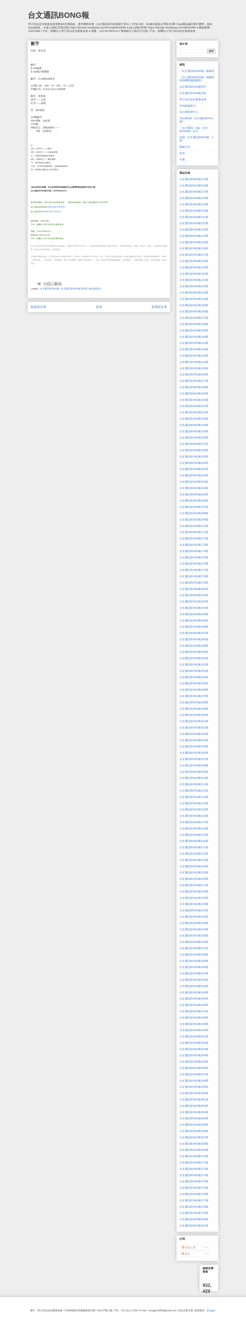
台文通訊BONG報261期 (194, 469)
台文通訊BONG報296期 (194, 689)
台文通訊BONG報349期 (194, 1023)
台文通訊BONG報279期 (194, 582)
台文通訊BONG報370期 (194, 1156)
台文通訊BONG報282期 (194, 601)
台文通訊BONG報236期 (194, 311)
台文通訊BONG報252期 (194, 412)
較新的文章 (38, 307)
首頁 (99, 307)
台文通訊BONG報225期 (194, 242)
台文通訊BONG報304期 (194, 740)
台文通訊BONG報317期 (194, 822)
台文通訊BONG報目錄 (193, 93)
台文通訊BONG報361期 (194, 1099)
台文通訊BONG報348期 (194, 1017)
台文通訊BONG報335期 (194, 935)
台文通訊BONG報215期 (194, 179)
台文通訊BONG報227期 (194, 254)
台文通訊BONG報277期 (194, 569)
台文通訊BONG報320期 (194, 840)
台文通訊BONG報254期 (194, 425)
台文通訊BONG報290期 (194, 651)
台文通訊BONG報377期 (194, 1200)
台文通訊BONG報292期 (194, 664)
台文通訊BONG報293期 (194, 670)
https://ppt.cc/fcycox (52, 211)
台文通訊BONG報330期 (194, 904)
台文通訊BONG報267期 (194, 506)
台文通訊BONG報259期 (194, 456)
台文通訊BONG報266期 (194, 500)
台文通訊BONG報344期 (194, 992)
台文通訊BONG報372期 (194, 1168)
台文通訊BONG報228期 (194, 261)
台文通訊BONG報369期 (194, 1149)
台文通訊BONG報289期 (194, 645)
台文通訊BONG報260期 (194, 462)
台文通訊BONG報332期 (194, 916)
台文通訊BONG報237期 (194, 317)
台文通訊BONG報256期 (194, 437)
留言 (186, 1253)
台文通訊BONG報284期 (194, 614)
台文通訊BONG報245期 (194, 368)
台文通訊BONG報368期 (194, 1143)
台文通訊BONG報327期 (194, 885)
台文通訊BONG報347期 (194, 1011)
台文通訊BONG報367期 (194, 1137)
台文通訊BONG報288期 (194, 639)
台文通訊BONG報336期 (194, 941)
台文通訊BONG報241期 (194, 342)
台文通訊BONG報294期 (194, 677)
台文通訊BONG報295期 (194, 683)
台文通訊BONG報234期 (194, 298)
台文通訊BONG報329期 (194, 897)
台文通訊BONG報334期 (194, 929)
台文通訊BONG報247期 (194, 380)
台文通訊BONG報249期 (194, 393)
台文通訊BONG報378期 (194, 1206)
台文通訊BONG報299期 (194, 708)
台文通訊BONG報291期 (194, 658)
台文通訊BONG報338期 (194, 954)
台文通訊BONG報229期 (194, 267)
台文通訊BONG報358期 (194, 1080)
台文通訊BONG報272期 (194, 538)
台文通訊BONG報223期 (194, 229)
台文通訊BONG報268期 (194, 513)
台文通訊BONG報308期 (194, 765)
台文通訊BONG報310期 (194, 777)
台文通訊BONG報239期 (194, 330)
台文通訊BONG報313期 (194, 796)
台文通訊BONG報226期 (194, 248)
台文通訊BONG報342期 (194, 979)
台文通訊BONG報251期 (194, 405)
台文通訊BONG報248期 (194, 387)
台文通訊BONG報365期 (194, 1124)
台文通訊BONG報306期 (194, 752)
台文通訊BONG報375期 (194, 1187)
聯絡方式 (185, 146)
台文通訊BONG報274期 (194, 551)
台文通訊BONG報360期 (194, 1093)
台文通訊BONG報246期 (194, 374)
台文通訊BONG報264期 (194, 488)
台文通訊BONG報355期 (194, 1061)
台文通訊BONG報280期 (194, 588)
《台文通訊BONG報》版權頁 (197, 70)
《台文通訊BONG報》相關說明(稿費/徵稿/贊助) (197, 79)
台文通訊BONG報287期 (194, 632)
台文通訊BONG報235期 (194, 305)
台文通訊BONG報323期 (194, 859)
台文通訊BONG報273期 (194, 544)
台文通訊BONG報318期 (194, 828)
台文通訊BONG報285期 (194, 620)
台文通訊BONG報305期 (74, 288)
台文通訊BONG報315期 (194, 809)
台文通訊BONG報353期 (194, 1049)
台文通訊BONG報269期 (194, 519)
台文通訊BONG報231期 (194, 279)
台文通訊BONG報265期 (194, 494)
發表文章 (189, 1247)
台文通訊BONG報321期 (194, 847)
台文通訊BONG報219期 (194, 204)
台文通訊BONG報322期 (194, 853)
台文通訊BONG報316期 (194, 815)
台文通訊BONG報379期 (194, 1212)
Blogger (211, 1310)
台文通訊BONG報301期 (194, 721)
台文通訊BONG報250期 (194, 399)
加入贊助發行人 (189, 111)
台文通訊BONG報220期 (194, 210)
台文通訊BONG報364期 (194, 1118)
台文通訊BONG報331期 (194, 910)
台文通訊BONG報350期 (194, 1030)
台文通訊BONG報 (58, 15)
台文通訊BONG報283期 (194, 607)
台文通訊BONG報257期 (194, 443)
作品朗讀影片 (188, 105)
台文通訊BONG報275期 (194, 557)
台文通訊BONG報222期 (194, 223)
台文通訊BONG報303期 (194, 733)
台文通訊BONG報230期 (194, 273)
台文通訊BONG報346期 (194, 1004)
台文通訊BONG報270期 (194, 525)
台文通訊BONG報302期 (194, 727)
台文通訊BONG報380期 (194, 1219)
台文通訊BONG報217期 (194, 191)
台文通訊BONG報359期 (194, 1086)
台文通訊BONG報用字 (193, 86)
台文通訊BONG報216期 (194, 185)
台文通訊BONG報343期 (194, 986)
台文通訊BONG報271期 (194, 532)
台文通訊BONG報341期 (194, 973)
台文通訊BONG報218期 (194, 198)
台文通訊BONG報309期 (194, 771)
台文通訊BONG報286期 (194, 626)
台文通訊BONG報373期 (194, 1175)
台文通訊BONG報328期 (194, 891)
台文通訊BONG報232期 (194, 286)
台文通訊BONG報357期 (194, 1074)
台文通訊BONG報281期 (194, 595)
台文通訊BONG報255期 (194, 431)
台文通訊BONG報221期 (194, 217)
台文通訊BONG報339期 (194, 960)
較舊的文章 (159, 307)
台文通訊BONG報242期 (194, 349)
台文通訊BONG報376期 (194, 1194)
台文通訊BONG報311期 (194, 784)
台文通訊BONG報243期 (194, 355)
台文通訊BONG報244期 (194, 361)
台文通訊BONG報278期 (194, 576)
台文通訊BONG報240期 (194, 336)
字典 (182, 159)
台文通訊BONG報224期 (194, 235)
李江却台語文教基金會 (193, 99)
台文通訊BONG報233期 (194, 292)
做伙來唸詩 (95, 288)
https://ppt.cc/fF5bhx (56, 207)
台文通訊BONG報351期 (194, 1036)
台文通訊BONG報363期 (194, 1112)
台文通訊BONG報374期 (194, 1181)
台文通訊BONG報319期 (194, 834)
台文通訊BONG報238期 (194, 324)
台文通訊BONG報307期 (194, 759)
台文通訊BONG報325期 (194, 872)
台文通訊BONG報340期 (194, 967)
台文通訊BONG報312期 (194, 790)
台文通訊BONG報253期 (194, 418)
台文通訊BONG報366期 (194, 1131)
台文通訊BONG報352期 (194, 1042)
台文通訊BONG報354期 (194, 1055)
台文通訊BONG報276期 (194, 563)
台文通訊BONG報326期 (194, 878)
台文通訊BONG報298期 (194, 702)
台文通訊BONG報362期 (194, 1105)
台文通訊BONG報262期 (194, 475)
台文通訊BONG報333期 (194, 923)
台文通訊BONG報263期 (194, 481)
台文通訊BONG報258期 (194, 450)
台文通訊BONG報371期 (194, 1162)
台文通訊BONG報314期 (194, 803)
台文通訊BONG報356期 (194, 1067)
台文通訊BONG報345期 (194, 998)
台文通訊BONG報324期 (194, 866)
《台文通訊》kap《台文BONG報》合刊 (194, 129)
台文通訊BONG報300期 (194, 714)
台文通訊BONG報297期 (194, 696)
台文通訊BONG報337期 (194, 948)
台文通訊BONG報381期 (194, 1225)
